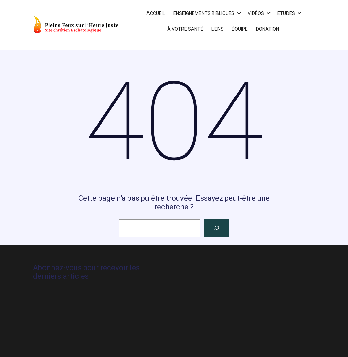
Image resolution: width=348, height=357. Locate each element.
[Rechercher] (216, 228)
